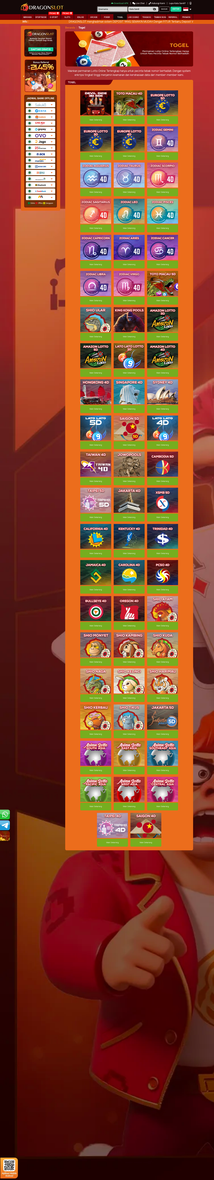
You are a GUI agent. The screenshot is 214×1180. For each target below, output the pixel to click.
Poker (107, 17)
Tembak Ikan (160, 17)
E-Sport (54, 17)
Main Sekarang (96, 120)
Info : (25, 21)
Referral (173, 17)
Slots (67, 17)
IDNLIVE (80, 17)
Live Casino (133, 17)
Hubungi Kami (157, 3)
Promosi (186, 17)
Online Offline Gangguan (40, 203)
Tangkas (146, 17)
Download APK (120, 3)
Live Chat (138, 3)
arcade (93, 17)
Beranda (27, 17)
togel (120, 17)
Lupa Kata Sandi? (177, 3)
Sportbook (40, 17)
